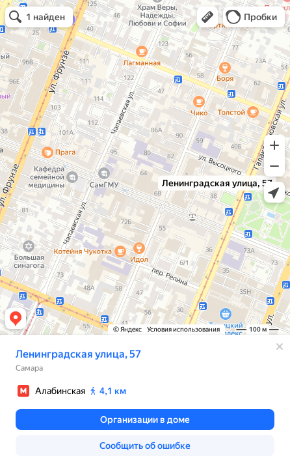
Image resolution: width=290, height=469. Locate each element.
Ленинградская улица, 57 (78, 354)
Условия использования (183, 329)
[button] (207, 17)
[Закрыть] (279, 346)
